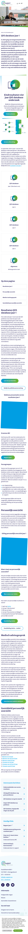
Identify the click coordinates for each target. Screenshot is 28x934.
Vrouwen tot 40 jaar (8, 762)
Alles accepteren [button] (18, 930)
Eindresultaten (10, 114)
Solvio (9, 606)
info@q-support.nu (6, 877)
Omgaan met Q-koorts (7, 910)
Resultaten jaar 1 (7, 286)
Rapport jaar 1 (8, 457)
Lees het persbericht (10, 380)
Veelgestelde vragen (7, 894)
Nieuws (3, 897)
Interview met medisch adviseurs (13, 701)
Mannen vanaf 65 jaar (8, 760)
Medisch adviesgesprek (9, 297)
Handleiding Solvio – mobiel (12, 628)
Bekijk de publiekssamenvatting (13, 388)
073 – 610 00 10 (5, 879)
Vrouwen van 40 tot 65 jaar (10, 764)
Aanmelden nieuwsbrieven (8, 900)
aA (17, 3)
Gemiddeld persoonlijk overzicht (12, 303)
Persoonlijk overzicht (9, 292)
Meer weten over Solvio (10, 594)
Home (2, 32)
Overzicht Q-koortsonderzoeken (10, 913)
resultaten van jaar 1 (15, 165)
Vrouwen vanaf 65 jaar (8, 766)
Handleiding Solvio (9, 621)
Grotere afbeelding (9, 142)
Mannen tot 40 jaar (7, 756)
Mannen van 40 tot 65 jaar (9, 758)
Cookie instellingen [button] (7, 930)
